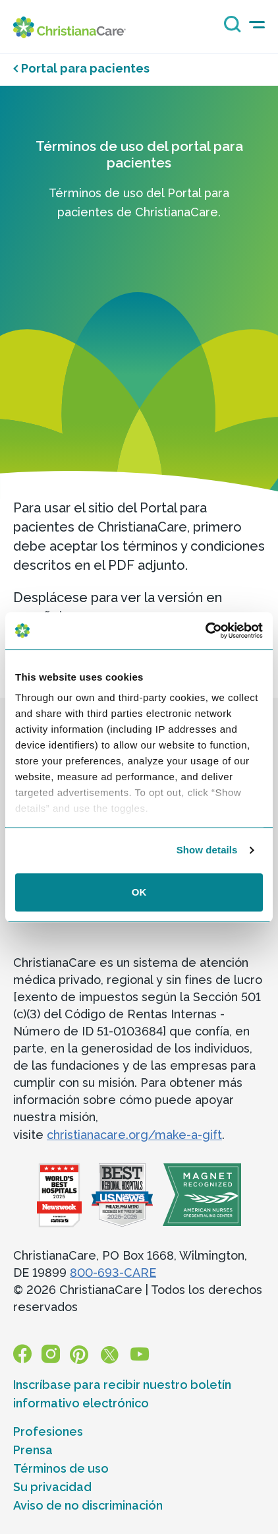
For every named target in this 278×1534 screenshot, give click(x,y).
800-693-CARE (113, 1272)
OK (139, 892)
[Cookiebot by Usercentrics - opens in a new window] (205, 630)
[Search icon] (229, 29)
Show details (207, 849)
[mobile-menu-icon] (257, 24)
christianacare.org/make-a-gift (134, 1135)
